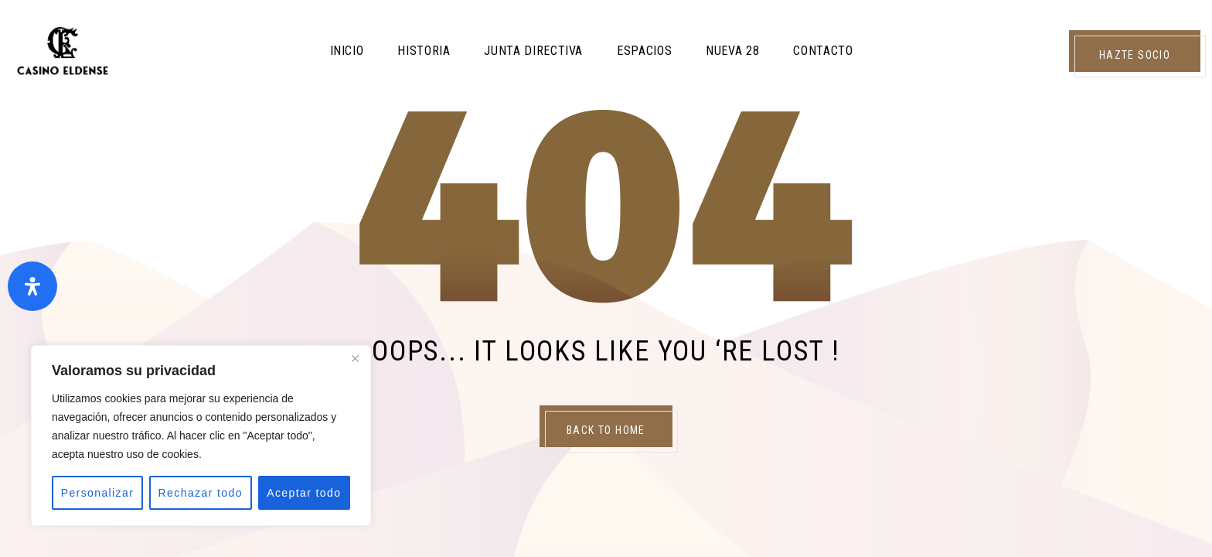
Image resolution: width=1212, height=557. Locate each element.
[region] (201, 435)
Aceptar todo (304, 493)
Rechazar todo (200, 493)
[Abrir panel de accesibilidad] (32, 286)
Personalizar (97, 493)
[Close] (355, 358)
